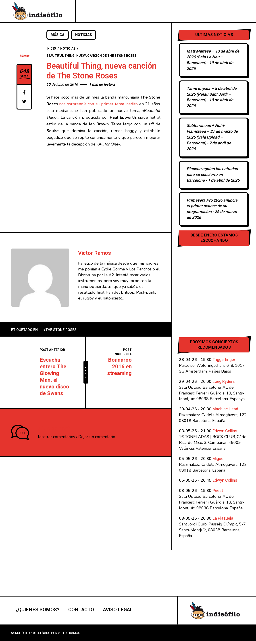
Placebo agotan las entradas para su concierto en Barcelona (212, 174)
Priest (217, 491)
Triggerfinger (223, 360)
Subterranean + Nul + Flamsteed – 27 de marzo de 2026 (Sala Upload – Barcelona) (212, 134)
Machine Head (225, 409)
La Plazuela (222, 518)
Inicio (51, 48)
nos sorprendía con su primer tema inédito (98, 104)
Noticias (83, 35)
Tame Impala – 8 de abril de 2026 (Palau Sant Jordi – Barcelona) (212, 94)
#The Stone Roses (60, 330)
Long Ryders (223, 382)
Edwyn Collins (224, 431)
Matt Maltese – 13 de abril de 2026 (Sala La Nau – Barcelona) (213, 57)
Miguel (218, 459)
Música (58, 35)
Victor (24, 56)
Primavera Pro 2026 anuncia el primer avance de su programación (212, 206)
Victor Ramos (94, 253)
